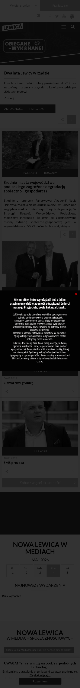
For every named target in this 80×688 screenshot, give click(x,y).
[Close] (76, 293)
